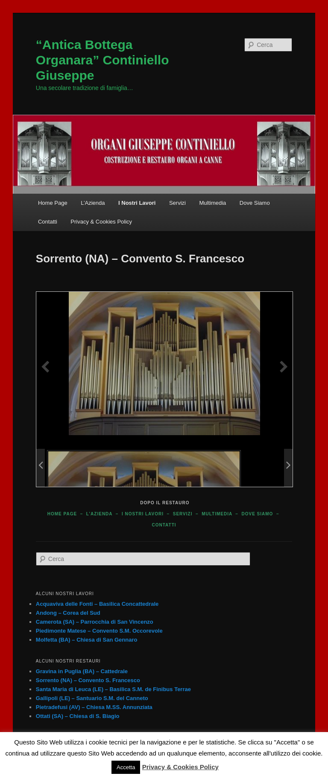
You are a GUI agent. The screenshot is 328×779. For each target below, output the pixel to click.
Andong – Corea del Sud (68, 613)
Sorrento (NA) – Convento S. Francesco (88, 680)
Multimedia (212, 203)
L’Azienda (93, 203)
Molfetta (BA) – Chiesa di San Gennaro (87, 640)
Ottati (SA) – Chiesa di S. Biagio (78, 716)
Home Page (52, 203)
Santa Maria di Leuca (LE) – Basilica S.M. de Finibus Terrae (113, 689)
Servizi (177, 203)
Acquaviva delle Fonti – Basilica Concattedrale (97, 604)
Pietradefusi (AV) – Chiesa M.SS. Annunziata (94, 707)
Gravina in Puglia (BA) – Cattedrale (82, 671)
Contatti (47, 221)
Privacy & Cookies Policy (101, 221)
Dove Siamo (255, 203)
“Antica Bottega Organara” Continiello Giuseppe (102, 60)
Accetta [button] (126, 767)
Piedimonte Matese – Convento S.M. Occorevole (99, 631)
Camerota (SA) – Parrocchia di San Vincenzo (94, 622)
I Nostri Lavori (136, 203)
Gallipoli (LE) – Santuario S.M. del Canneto (92, 698)
